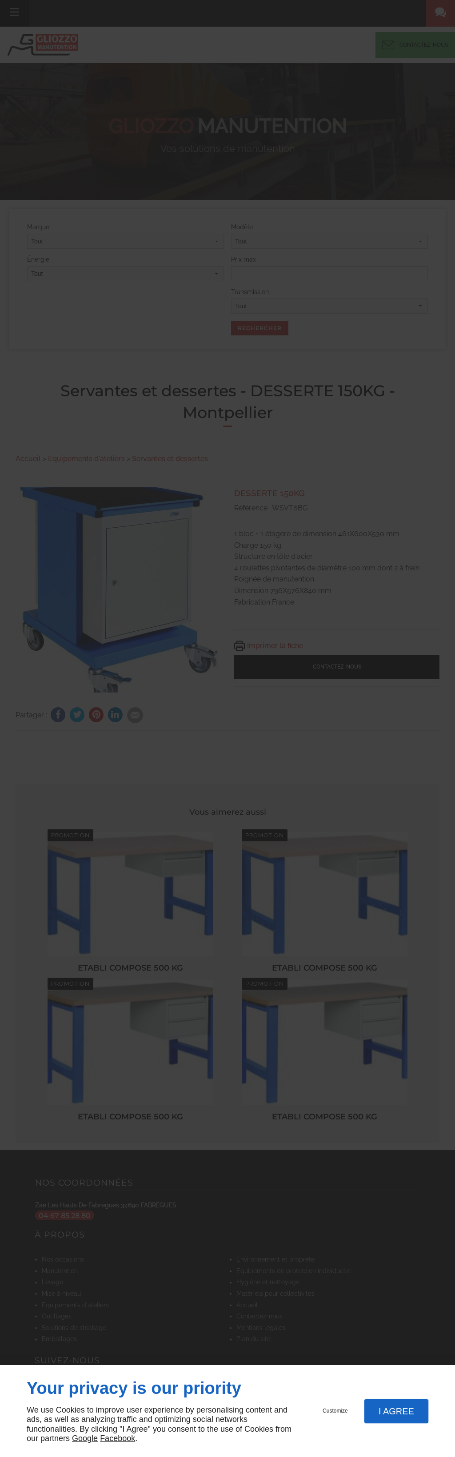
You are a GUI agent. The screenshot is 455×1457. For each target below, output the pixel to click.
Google (85, 1438)
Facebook (117, 1438)
